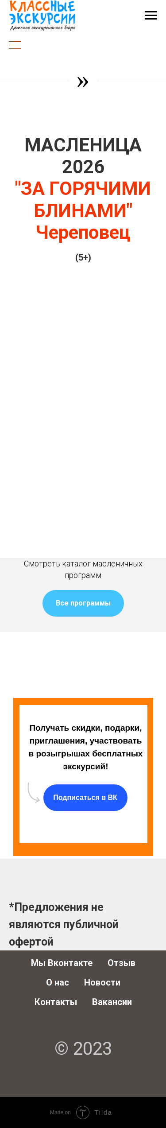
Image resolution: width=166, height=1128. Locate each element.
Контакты (56, 1002)
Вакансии (112, 1002)
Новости (102, 982)
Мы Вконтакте (62, 963)
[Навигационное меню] (151, 15)
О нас (57, 982)
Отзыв (121, 963)
